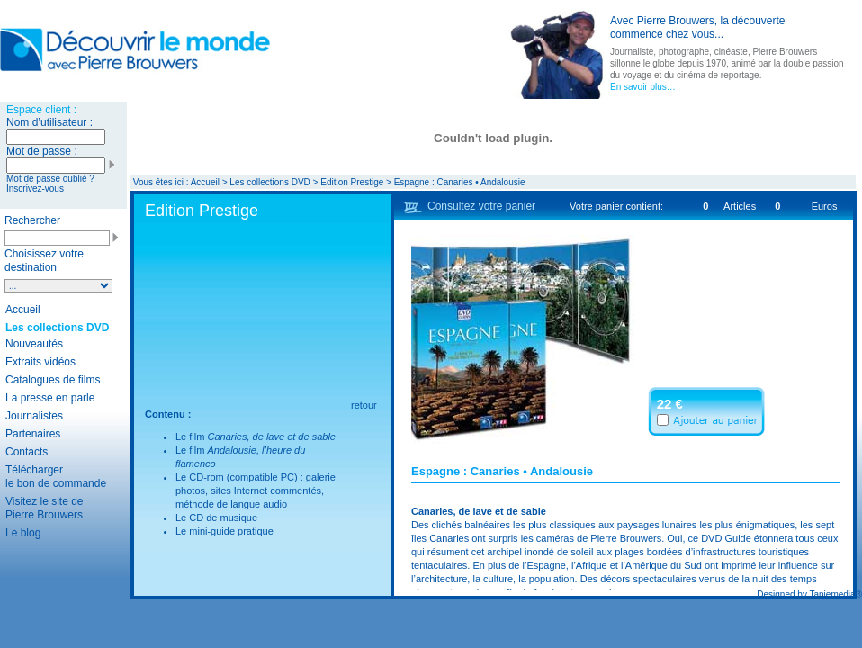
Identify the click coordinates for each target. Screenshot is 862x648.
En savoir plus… (643, 87)
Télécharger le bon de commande (55, 477)
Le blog (22, 532)
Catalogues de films (52, 380)
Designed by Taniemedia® (809, 594)
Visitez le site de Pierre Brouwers (44, 508)
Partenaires (32, 434)
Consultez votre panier (481, 206)
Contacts (26, 452)
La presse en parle (49, 398)
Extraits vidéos (40, 362)
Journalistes (34, 416)
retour (364, 405)
